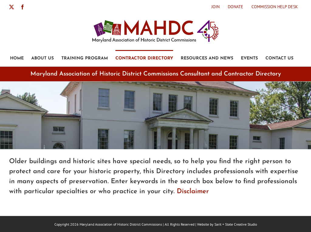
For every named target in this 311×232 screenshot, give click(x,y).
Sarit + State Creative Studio (235, 224)
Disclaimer (193, 191)
